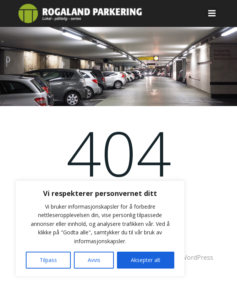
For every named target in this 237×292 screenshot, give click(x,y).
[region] (100, 229)
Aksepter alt (145, 260)
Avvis (94, 260)
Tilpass (48, 260)
